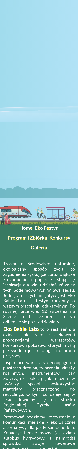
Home (25, 228)
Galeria (39, 247)
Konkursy (59, 238)
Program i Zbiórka (27, 238)
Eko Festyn (46, 228)
